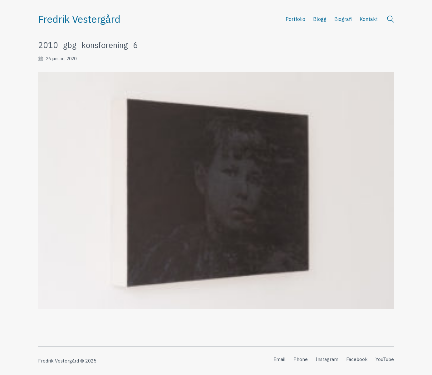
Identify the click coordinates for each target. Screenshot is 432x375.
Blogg (319, 19)
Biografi (343, 19)
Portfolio (295, 19)
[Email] (279, 359)
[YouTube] (385, 359)
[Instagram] (327, 359)
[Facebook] (357, 359)
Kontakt (369, 19)
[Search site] (390, 20)
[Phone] (300, 359)
